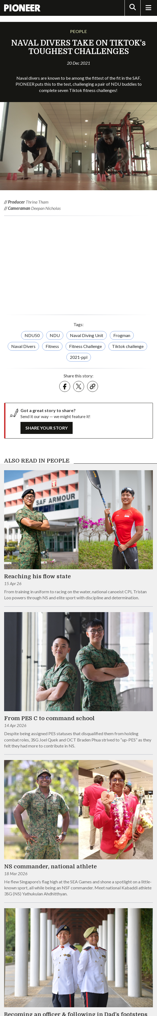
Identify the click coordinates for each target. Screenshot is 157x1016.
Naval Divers (23, 346)
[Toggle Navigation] (148, 8)
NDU (55, 335)
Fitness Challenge (85, 346)
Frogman (121, 335)
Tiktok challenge (128, 346)
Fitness (52, 346)
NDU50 (32, 335)
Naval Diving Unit (86, 335)
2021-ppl (78, 357)
